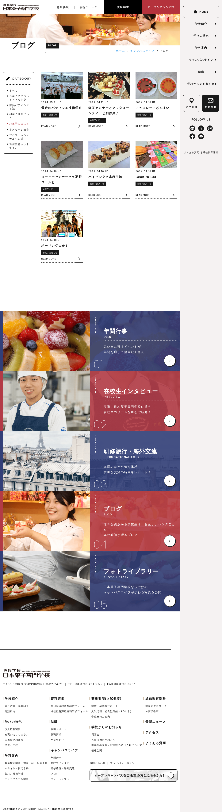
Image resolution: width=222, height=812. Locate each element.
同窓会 (95, 734)
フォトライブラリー (63, 779)
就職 (201, 71)
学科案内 (201, 47)
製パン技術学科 (14, 773)
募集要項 (63, 7)
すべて (13, 90)
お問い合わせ (98, 763)
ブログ (55, 773)
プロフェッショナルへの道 (19, 137)
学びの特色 (201, 35)
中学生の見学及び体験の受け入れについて (116, 745)
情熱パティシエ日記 (19, 107)
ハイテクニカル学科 (17, 779)
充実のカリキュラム (17, 734)
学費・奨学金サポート (104, 706)
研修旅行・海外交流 (63, 768)
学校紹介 (201, 23)
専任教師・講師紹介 (17, 706)
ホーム (120, 50)
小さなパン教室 (19, 129)
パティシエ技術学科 (17, 768)
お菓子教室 (152, 711)
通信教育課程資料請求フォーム (69, 711)
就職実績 (56, 734)
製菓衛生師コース (156, 706)
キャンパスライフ (201, 59)
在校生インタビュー (63, 763)
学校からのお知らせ (201, 83)
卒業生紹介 (57, 739)
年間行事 (56, 757)
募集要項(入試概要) (106, 698)
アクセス (152, 732)
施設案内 (10, 711)
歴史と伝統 (11, 745)
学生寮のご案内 (100, 716)
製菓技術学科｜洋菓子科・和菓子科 (26, 763)
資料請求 (123, 7)
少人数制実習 (13, 729)
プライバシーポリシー (123, 763)
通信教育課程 (210, 152)
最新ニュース (88, 7)
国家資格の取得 (14, 739)
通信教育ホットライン (19, 146)
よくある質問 (191, 152)
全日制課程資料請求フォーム (68, 706)
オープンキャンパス (161, 7)
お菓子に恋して (19, 123)
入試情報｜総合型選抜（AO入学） (112, 711)
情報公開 (96, 750)
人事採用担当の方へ (103, 739)
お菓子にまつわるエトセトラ (19, 98)
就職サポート (59, 729)
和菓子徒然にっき (19, 116)
